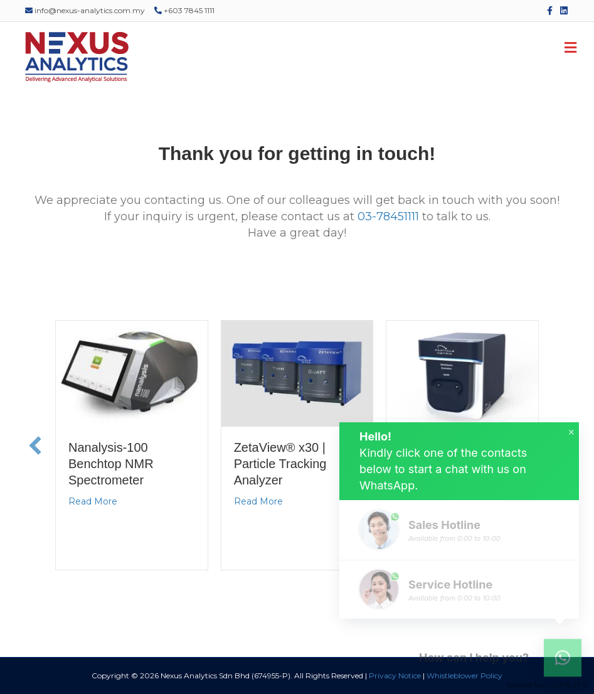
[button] (35, 445)
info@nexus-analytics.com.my (85, 10)
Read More (92, 501)
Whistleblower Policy (464, 675)
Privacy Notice (395, 675)
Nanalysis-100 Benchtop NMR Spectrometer (111, 463)
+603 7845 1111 (184, 10)
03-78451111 (388, 216)
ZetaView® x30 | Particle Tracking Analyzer (280, 463)
